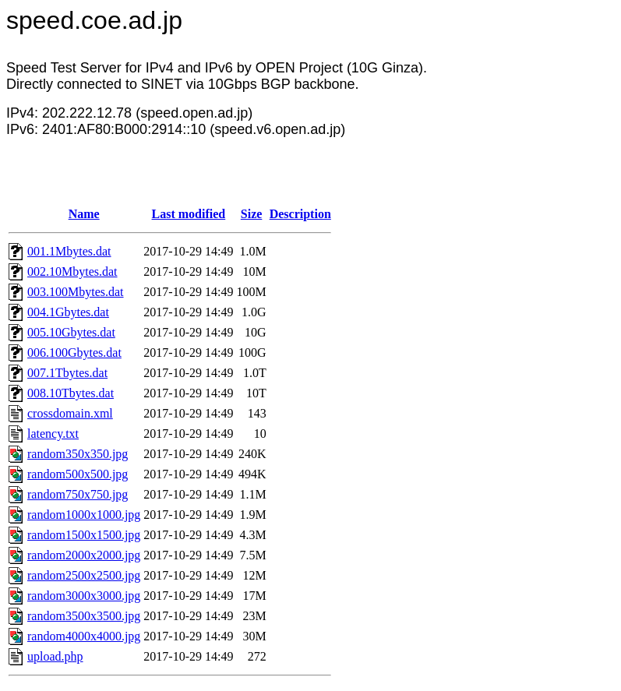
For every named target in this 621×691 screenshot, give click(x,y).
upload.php (55, 656)
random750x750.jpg (77, 494)
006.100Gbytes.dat (74, 352)
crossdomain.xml (70, 413)
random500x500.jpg (77, 474)
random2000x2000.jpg (83, 555)
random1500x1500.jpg (83, 534)
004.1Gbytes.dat (68, 312)
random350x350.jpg (77, 453)
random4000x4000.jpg (83, 636)
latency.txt (53, 433)
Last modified (189, 213)
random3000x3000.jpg (83, 595)
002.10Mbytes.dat (72, 271)
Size (252, 213)
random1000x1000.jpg (83, 514)
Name (84, 213)
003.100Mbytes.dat (75, 291)
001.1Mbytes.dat (69, 251)
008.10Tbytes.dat (70, 393)
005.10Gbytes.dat (71, 332)
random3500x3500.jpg (83, 615)
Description (300, 213)
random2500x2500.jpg (83, 575)
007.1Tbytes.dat (67, 372)
